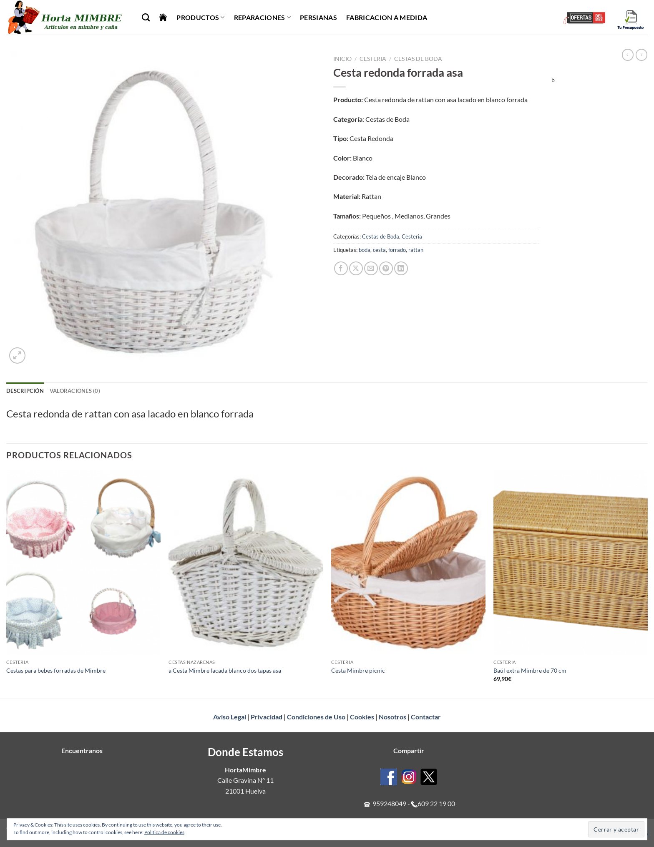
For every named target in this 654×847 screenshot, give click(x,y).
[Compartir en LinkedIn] (401, 268)
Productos (200, 17)
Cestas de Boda (418, 58)
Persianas (318, 17)
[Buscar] (146, 17)
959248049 (389, 803)
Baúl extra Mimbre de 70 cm (529, 670)
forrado (397, 249)
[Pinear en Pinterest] (386, 268)
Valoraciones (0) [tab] (75, 390)
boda (364, 249)
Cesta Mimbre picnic (358, 670)
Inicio (342, 58)
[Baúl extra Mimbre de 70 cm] (570, 562)
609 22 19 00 (436, 803)
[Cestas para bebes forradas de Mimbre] (83, 562)
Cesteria (373, 58)
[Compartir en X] (356, 268)
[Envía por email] (371, 268)
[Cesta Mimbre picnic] (408, 562)
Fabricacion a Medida (386, 17)
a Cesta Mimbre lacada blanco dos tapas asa (225, 670)
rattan (415, 249)
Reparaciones (262, 17)
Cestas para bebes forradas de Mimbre (56, 670)
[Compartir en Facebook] (341, 268)
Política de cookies (164, 832)
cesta (379, 249)
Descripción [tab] (25, 390)
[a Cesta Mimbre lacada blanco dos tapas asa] (246, 562)
